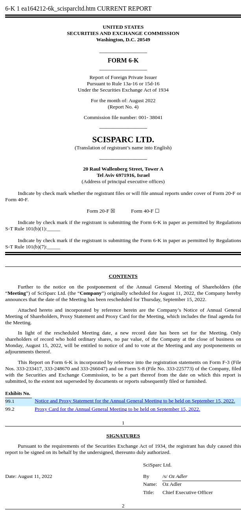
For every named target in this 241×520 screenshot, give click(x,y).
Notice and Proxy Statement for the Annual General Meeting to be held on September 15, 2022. (135, 401)
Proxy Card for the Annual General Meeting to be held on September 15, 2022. (117, 409)
